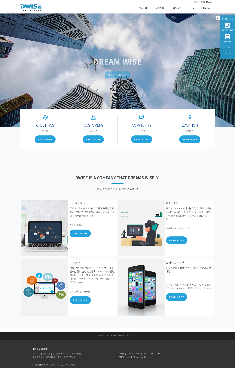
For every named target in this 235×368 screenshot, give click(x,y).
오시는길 (134, 335)
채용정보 (177, 8)
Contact (206, 8)
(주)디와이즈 (44, 365)
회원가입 (196, 2)
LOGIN (203, 2)
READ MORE (117, 78)
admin (209, 2)
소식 (192, 8)
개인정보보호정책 (117, 335)
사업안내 (160, 8)
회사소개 (143, 8)
